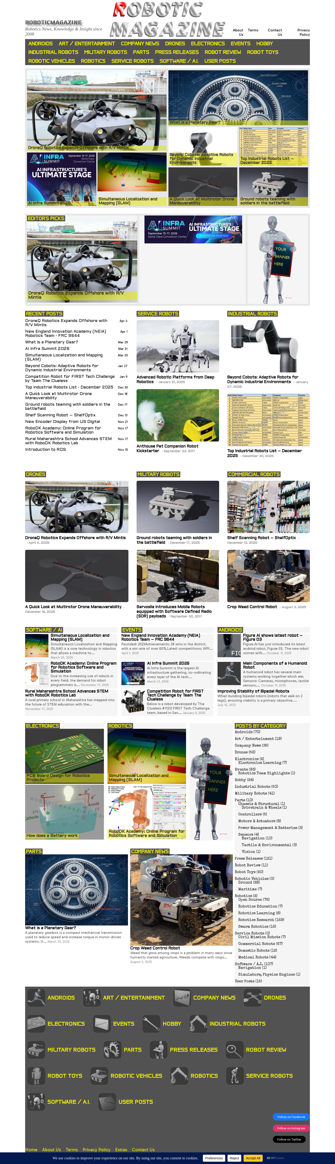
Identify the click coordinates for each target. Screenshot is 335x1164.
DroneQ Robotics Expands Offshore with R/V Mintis (66, 323)
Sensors (245, 835)
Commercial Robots (256, 944)
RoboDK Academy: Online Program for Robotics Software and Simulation (63, 430)
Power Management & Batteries (267, 828)
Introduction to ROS (45, 450)
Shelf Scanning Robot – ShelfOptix (60, 415)
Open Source (250, 900)
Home (31, 1149)
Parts (141, 52)
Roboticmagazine (53, 22)
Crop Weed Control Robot (252, 607)
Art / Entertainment (87, 43)
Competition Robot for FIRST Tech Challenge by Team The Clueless (70, 379)
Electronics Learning (259, 763)
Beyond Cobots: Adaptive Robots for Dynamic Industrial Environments (61, 368)
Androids (40, 43)
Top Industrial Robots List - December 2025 (69, 387)
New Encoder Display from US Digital (62, 422)
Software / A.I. (179, 61)
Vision (248, 852)
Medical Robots (253, 958)
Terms (253, 30)
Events (240, 43)
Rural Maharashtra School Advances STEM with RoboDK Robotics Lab (68, 441)
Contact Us (143, 1149)
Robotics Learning (256, 913)
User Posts (220, 61)
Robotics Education (257, 907)
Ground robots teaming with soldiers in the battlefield (67, 407)
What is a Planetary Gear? (51, 342)
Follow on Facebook (291, 1117)
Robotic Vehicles (51, 61)
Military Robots (105, 52)
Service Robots (132, 61)
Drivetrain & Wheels (261, 808)
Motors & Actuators (256, 821)
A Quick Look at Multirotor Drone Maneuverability (58, 396)
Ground (245, 883)
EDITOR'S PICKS (46, 218)
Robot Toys (262, 52)
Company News (140, 43)
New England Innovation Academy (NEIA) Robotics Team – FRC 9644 (160, 638)
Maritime (247, 890)
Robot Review (223, 52)
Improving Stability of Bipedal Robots (253, 691)
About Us (51, 1149)
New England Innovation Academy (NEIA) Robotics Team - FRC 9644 (65, 334)
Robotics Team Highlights (264, 774)
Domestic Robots (253, 951)
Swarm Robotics (253, 927)
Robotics (93, 61)
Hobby (264, 43)
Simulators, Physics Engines (266, 975)
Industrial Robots (53, 52)
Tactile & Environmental (266, 845)
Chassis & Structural (258, 804)
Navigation (253, 839)
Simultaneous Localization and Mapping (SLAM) (64, 357)
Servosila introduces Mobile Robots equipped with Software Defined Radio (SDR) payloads (174, 611)
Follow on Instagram (291, 1128)
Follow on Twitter (289, 1139)
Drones (175, 43)
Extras (121, 1149)
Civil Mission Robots (259, 937)
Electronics (208, 43)
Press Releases (177, 52)
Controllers (249, 815)
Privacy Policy (304, 32)
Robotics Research (256, 920)
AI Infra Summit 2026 (47, 349)
